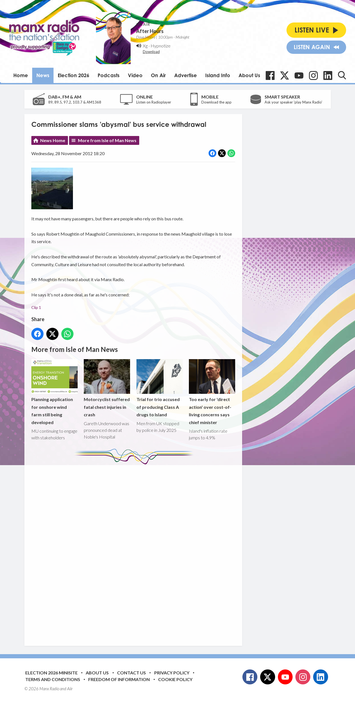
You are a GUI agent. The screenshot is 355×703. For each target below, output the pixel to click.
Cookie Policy (175, 679)
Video (135, 75)
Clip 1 (36, 307)
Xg (145, 45)
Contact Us (131, 672)
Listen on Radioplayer (153, 102)
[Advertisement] (135, 551)
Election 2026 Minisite (51, 672)
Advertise (185, 75)
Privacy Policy (171, 672)
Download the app (216, 102)
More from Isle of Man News (107, 140)
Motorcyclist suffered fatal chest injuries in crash (107, 388)
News (42, 75)
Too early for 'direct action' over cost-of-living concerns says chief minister (212, 392)
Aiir (70, 688)
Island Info (217, 75)
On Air (158, 75)
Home (20, 75)
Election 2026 (73, 75)
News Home (52, 140)
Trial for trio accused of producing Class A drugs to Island (159, 388)
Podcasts (109, 75)
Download (151, 51)
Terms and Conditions (52, 679)
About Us (249, 75)
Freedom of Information (119, 679)
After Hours (150, 31)
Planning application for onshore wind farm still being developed (54, 392)
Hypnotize (161, 45)
